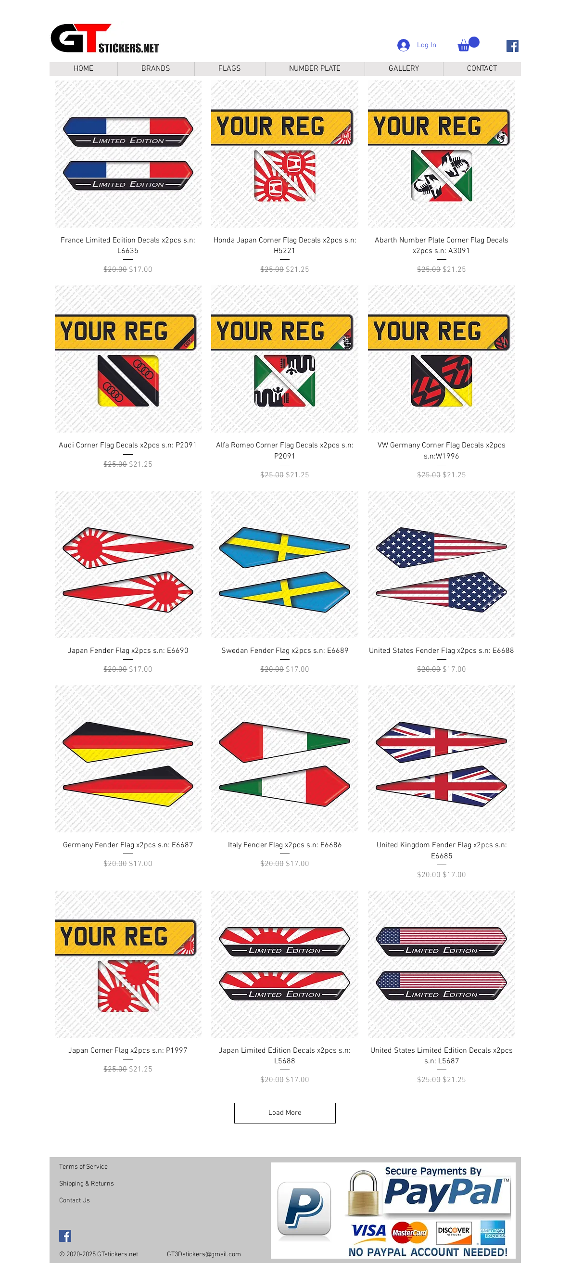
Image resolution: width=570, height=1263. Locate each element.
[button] (468, 44)
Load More (285, 1113)
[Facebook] (513, 46)
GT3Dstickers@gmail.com (204, 1254)
